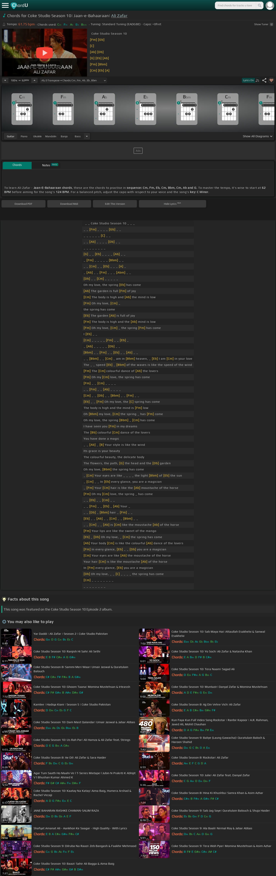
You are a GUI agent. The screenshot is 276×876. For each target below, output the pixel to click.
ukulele (37, 136)
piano (24, 136)
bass (78, 136)
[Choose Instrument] (87, 136)
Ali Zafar (119, 15)
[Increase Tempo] (34, 80)
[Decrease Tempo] (5, 80)
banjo (64, 136)
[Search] (259, 5)
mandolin (50, 136)
